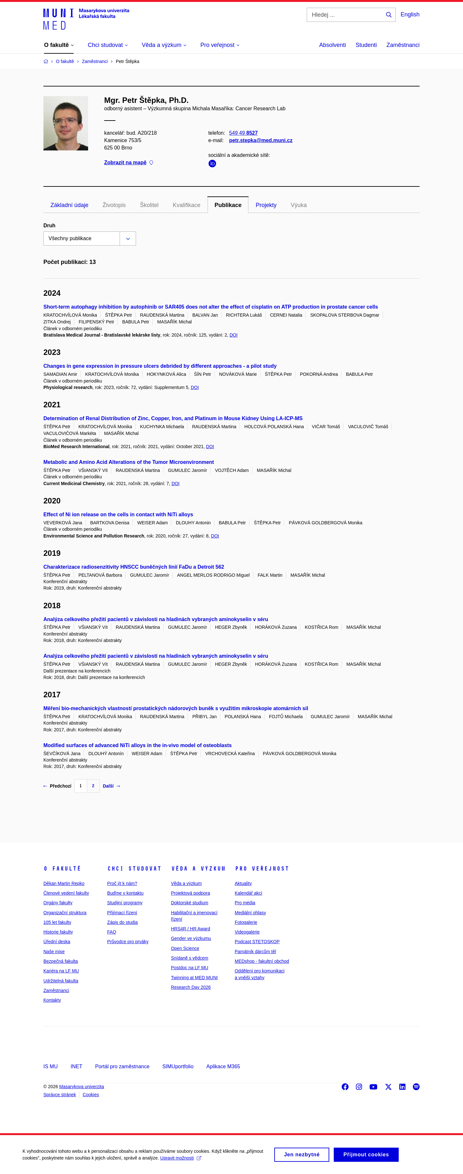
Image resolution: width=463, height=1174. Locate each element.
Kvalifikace (186, 205)
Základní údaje (69, 205)
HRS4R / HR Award (190, 928)
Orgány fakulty (57, 902)
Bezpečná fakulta (60, 961)
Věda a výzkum (198, 868)
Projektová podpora (190, 893)
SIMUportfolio (178, 1066)
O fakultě (62, 868)
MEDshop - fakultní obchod (262, 961)
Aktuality (243, 883)
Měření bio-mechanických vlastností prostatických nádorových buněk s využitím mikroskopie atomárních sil (175, 708)
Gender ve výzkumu (191, 938)
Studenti (366, 45)
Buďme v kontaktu (125, 893)
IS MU (50, 1066)
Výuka (299, 205)
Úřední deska (56, 941)
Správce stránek (59, 1094)
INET (76, 1066)
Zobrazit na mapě (128, 163)
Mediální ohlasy (250, 912)
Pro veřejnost (262, 868)
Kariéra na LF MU (61, 970)
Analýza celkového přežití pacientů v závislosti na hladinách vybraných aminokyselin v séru (155, 619)
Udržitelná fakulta (60, 980)
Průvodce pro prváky (127, 941)
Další (111, 786)
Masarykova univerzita (81, 1086)
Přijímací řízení (122, 912)
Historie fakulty (58, 932)
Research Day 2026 (191, 987)
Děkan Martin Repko (64, 883)
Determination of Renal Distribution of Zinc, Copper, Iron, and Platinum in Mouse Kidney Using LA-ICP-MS (173, 418)
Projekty (266, 205)
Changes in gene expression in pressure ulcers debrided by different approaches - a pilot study (160, 366)
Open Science (185, 948)
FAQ (111, 932)
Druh (49, 225)
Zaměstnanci (403, 45)
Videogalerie (247, 932)
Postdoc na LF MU (189, 967)
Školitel (149, 205)
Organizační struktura (64, 912)
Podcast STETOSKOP (257, 941)
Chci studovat (134, 868)
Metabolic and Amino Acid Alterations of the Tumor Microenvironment (128, 462)
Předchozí (57, 786)
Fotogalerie (246, 922)
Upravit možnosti (180, 1160)
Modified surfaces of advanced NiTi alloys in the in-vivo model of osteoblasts (137, 745)
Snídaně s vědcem (189, 958)
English (410, 14)
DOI (234, 335)
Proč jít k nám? (122, 883)
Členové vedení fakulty (66, 893)
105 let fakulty (57, 922)
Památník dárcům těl (255, 951)
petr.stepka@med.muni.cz (261, 140)
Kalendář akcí (248, 893)
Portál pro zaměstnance (122, 1066)
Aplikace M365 (223, 1066)
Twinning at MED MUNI (194, 977)
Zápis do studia (122, 922)
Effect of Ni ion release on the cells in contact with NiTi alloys (118, 514)
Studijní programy (124, 902)
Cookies (91, 1094)
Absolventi (332, 45)
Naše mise (54, 951)
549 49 (243, 133)
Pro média (245, 902)
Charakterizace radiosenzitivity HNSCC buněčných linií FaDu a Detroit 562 (133, 567)
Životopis (114, 205)
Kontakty (52, 1000)
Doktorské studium (189, 902)
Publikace (227, 205)
